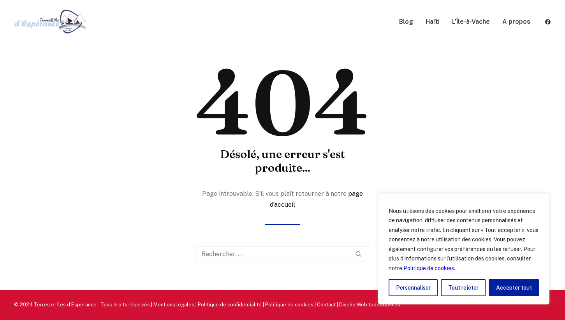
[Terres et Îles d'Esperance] (50, 21)
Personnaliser (413, 288)
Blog (406, 21)
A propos (516, 21)
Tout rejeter (463, 288)
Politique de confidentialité (230, 305)
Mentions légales (173, 305)
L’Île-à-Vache (471, 21)
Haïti (433, 21)
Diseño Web (353, 305)
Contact (326, 305)
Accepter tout (514, 288)
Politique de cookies (428, 268)
